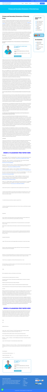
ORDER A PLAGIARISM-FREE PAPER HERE (17, 153)
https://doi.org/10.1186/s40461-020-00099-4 (17, 183)
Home (17, 3)
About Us (20, 3)
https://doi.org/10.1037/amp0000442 (7, 162)
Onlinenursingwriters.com (23, 390)
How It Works (25, 383)
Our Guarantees (25, 3)
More (31, 3)
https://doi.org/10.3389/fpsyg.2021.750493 (22, 158)
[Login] (37, 3)
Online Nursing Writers (6, 2)
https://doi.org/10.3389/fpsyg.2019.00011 (14, 166)
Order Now (42, 3)
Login (24, 384)
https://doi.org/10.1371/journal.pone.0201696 (8, 179)
